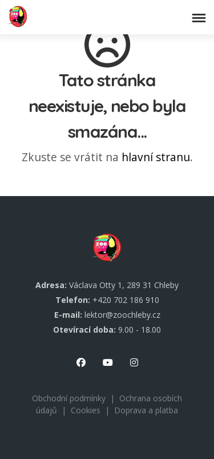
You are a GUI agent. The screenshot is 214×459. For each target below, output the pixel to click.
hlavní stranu (156, 157)
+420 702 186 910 (125, 299)
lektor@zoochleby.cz (122, 314)
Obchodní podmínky (69, 398)
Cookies (85, 410)
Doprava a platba (146, 410)
